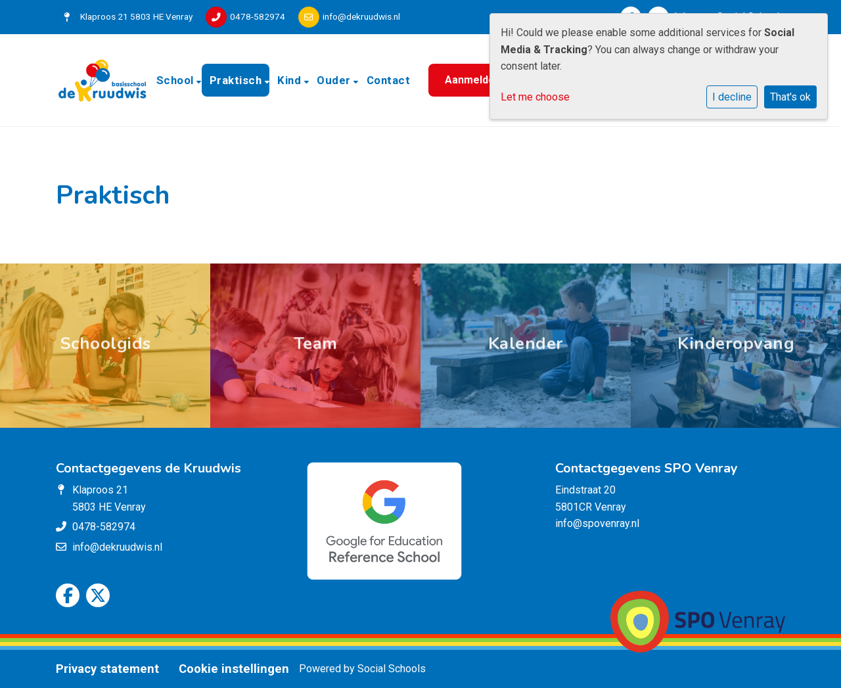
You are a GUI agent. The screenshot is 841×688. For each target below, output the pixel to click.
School (176, 80)
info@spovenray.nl (597, 523)
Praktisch (237, 80)
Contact (389, 80)
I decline (732, 97)
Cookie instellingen (234, 669)
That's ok (790, 97)
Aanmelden (473, 80)
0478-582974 (257, 16)
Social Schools (391, 668)
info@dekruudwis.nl (361, 16)
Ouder (335, 80)
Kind (290, 80)
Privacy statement (107, 669)
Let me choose (535, 97)
